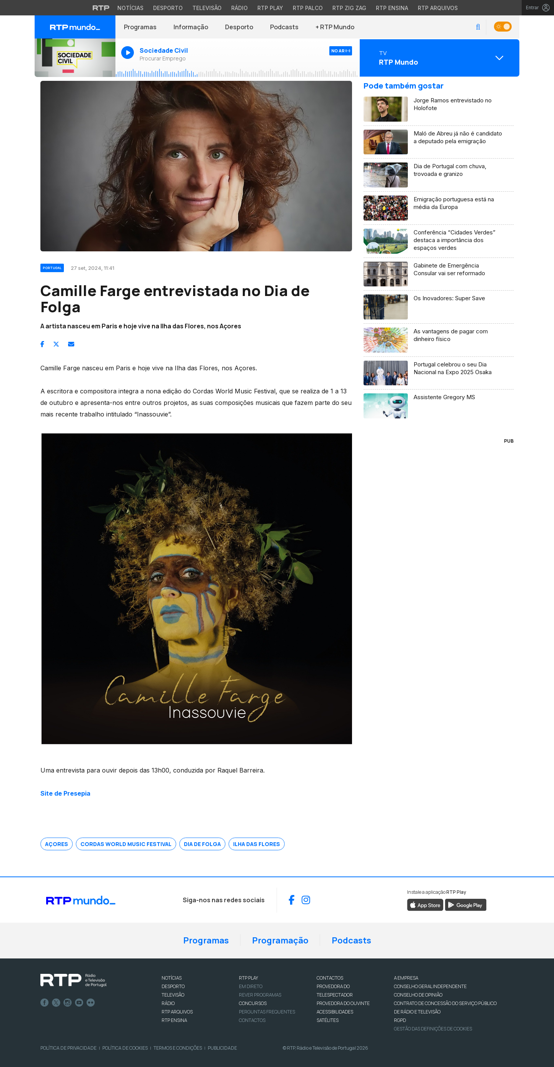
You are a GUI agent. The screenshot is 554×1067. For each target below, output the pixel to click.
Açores (56, 844)
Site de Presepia (65, 793)
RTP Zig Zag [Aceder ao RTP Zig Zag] (349, 8)
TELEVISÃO (173, 995)
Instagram (67, 1002)
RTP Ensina (174, 1020)
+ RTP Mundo (334, 27)
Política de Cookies (125, 1048)
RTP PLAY (248, 978)
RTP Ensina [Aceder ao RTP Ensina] (392, 8)
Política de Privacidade (68, 1048)
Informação (191, 27)
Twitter (56, 1002)
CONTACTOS (330, 978)
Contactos (252, 1020)
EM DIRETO (250, 986)
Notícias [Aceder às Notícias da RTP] (130, 8)
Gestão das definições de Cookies (433, 1028)
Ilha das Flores (256, 844)
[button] (478, 27)
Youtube (79, 1002)
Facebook (44, 1002)
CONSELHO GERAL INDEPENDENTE (430, 986)
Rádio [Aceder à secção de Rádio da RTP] (239, 8)
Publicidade (222, 1048)
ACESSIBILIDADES (335, 1011)
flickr (91, 1002)
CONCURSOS (253, 1003)
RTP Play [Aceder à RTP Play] (270, 8)
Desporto (239, 27)
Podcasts (284, 27)
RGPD (400, 1020)
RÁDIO (168, 1003)
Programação (280, 940)
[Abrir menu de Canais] (438, 57)
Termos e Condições (178, 1048)
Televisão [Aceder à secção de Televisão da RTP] (207, 8)
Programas (140, 27)
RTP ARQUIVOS (177, 1011)
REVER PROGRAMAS (260, 995)
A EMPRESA (406, 978)
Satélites (328, 1020)
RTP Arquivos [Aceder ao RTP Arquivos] (438, 8)
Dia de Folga (202, 844)
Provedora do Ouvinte (343, 1003)
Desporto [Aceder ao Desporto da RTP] (168, 8)
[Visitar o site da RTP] (101, 7)
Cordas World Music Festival (126, 844)
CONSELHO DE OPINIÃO (418, 995)
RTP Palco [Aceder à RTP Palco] (308, 8)
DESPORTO (173, 986)
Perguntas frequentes (267, 1011)
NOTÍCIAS (172, 978)
